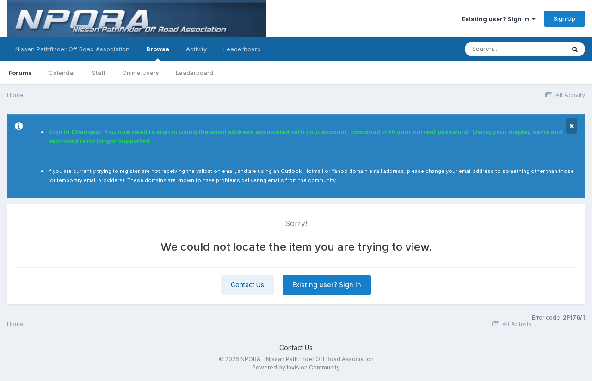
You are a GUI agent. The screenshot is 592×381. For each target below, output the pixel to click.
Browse (157, 53)
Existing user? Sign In (499, 19)
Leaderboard (194, 72)
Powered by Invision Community (296, 367)
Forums (20, 72)
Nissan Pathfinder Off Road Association (72, 49)
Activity (196, 49)
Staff (98, 72)
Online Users (140, 72)
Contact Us (247, 285)
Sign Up (564, 18)
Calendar (62, 72)
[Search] (515, 49)
